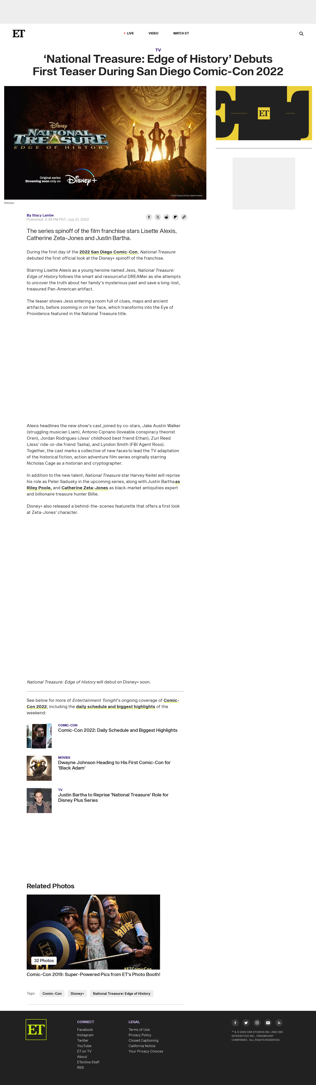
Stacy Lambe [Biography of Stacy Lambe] (43, 215)
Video (154, 33)
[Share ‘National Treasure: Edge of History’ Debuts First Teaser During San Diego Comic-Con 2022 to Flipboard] (175, 217)
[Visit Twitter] (246, 1023)
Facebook (85, 1029)
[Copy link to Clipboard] (184, 217)
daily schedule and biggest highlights (115, 707)
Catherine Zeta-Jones (84, 488)
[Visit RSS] (279, 1023)
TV (158, 50)
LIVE (130, 33)
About (82, 1056)
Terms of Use (139, 1029)
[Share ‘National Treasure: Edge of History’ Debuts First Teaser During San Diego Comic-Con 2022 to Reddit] (166, 217)
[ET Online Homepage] (19, 33)
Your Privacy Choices (146, 1051)
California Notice (142, 1046)
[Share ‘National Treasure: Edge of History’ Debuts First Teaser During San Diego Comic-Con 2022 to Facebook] (149, 217)
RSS (80, 1067)
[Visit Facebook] (235, 1023)
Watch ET (181, 33)
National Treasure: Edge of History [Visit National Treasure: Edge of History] (121, 994)
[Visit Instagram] (257, 1023)
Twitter (82, 1040)
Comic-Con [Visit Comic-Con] (52, 994)
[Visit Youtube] (268, 1023)
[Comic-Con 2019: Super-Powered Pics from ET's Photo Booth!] (105, 932)
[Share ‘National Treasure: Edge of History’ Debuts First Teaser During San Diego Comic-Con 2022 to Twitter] (158, 217)
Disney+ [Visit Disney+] (77, 994)
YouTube (84, 1046)
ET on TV (84, 1051)
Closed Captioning (143, 1040)
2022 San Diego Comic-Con (108, 252)
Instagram (85, 1035)
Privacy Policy (140, 1035)
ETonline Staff (88, 1062)
